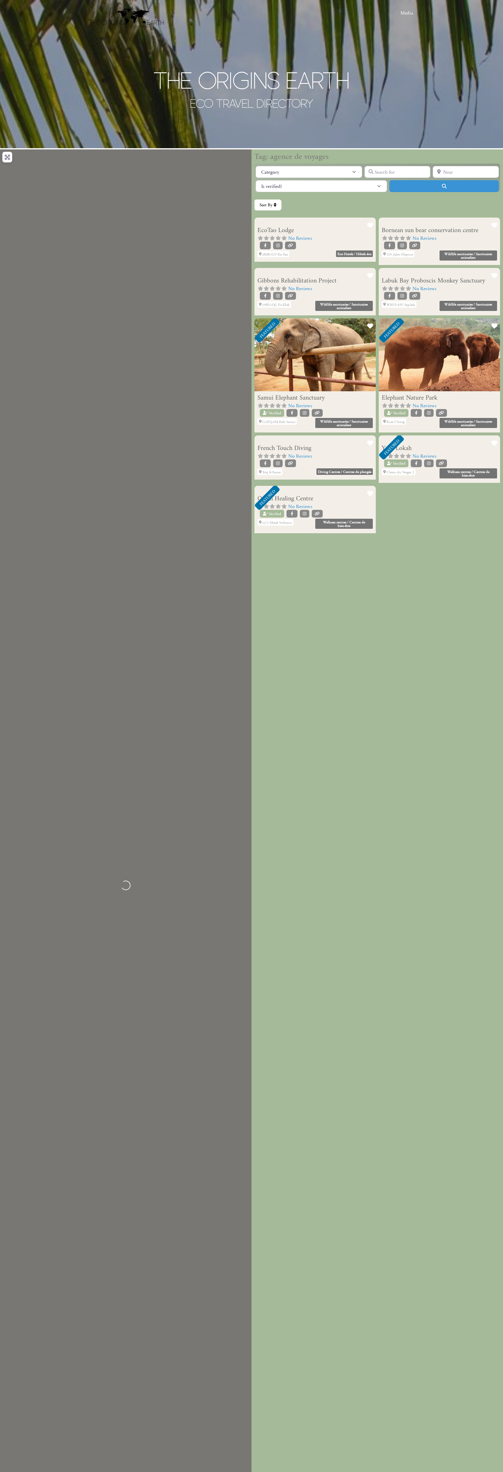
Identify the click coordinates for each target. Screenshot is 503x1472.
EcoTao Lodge (275, 230)
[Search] (444, 186)
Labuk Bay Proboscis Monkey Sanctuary (433, 281)
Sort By (268, 205)
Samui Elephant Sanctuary (291, 398)
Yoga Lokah (397, 448)
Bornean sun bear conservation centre (430, 230)
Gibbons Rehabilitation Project (297, 281)
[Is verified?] (321, 186)
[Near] (466, 172)
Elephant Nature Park (409, 398)
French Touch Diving (284, 448)
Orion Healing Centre (285, 498)
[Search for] (397, 172)
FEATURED (267, 330)
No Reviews (300, 237)
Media (406, 12)
